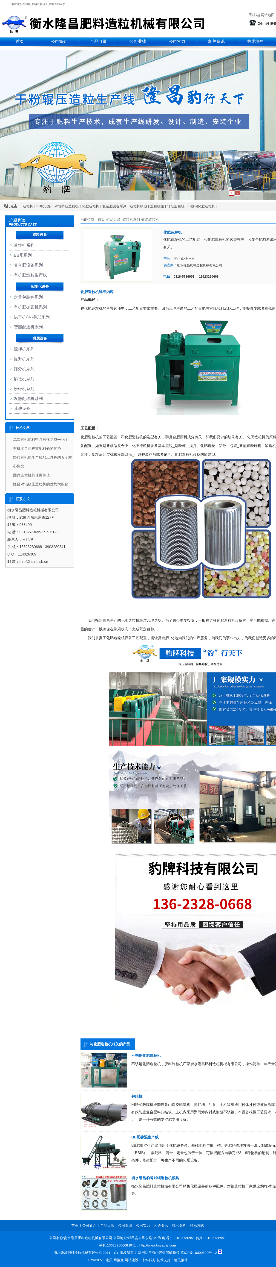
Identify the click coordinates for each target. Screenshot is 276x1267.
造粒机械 (157, 206)
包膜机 (136, 1096)
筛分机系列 (24, 369)
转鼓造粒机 (175, 206)
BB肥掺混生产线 (145, 1137)
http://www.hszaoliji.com (157, 1245)
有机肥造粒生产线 (30, 275)
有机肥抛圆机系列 (30, 307)
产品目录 (98, 41)
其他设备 (22, 408)
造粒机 (28, 206)
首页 (20, 41)
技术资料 (255, 41)
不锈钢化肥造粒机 (201, 206)
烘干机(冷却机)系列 (32, 317)
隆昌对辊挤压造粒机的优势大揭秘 (40, 484)
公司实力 (177, 41)
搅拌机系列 (24, 349)
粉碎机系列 (24, 388)
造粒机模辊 (138, 206)
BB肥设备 (43, 206)
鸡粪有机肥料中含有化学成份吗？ (40, 439)
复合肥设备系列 (114, 206)
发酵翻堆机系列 (28, 398)
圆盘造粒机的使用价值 (31, 475)
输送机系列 (24, 378)
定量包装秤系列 (28, 297)
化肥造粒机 (90, 206)
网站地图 (268, 15)
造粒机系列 (131, 219)
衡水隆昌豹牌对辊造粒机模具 (155, 1178)
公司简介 (59, 41)
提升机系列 (24, 359)
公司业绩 (137, 41)
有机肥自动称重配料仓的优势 (37, 448)
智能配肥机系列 (28, 327)
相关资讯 (216, 41)
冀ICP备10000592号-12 (199, 1253)
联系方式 (197, 1225)
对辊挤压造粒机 (67, 206)
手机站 (254, 15)
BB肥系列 (23, 255)
